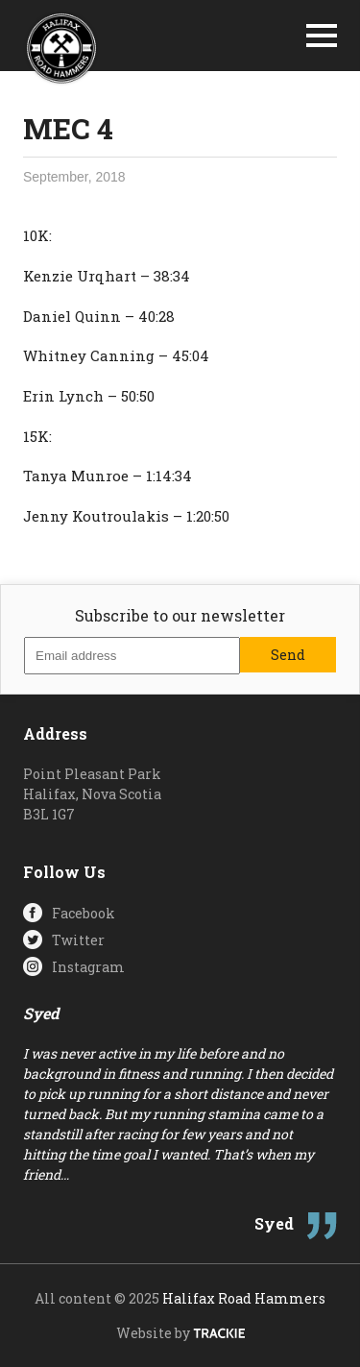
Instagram (88, 967)
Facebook (83, 913)
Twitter (78, 940)
